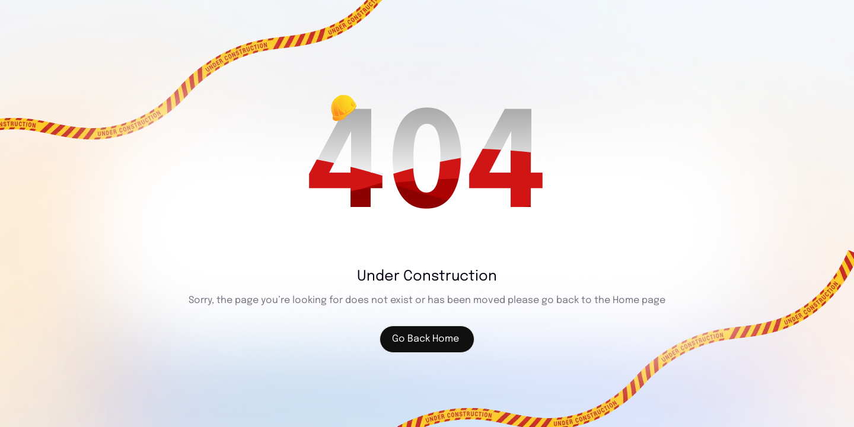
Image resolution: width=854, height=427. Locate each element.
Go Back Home (425, 339)
